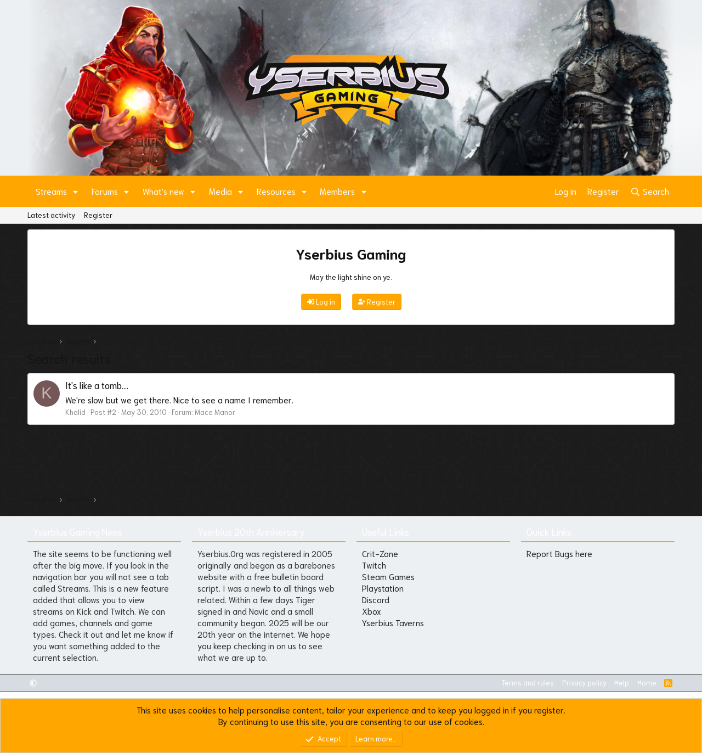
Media (220, 191)
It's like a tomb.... (96, 385)
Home (646, 682)
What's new (163, 191)
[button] (75, 191)
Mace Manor (215, 412)
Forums (105, 191)
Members (337, 191)
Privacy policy (584, 682)
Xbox (371, 610)
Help (621, 682)
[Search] (650, 191)
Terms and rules (527, 682)
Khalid (75, 412)
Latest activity (51, 215)
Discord (375, 599)
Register (98, 215)
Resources (276, 191)
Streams (51, 191)
